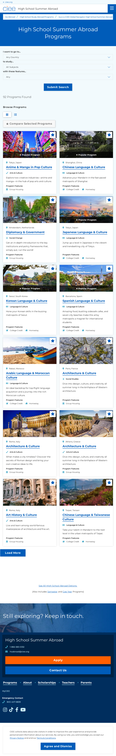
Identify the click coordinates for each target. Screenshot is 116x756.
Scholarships (47, 682)
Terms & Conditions (46, 738)
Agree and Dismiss (58, 746)
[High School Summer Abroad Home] (54, 8)
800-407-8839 (14, 702)
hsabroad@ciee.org (19, 651)
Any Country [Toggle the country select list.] (12, 57)
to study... (8, 61)
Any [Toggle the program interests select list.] (8, 77)
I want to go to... (12, 51)
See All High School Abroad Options (58, 585)
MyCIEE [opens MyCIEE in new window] (6, 691)
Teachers (68, 682)
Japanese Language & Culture (85, 232)
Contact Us (58, 670)
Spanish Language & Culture (84, 301)
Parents (86, 682)
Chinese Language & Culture (84, 167)
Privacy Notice (17, 738)
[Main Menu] (112, 8)
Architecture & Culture (79, 373)
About (27, 682)
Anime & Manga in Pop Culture (29, 167)
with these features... (14, 71)
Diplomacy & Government (25, 232)
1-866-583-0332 (17, 647)
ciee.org (8, 2)
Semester (52, 591)
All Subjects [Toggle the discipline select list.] (12, 67)
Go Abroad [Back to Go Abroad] (10, 17)
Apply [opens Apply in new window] (58, 660)
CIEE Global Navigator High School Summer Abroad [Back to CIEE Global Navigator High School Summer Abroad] (88, 17)
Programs (10, 682)
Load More (13, 553)
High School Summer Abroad (34, 640)
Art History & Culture (21, 515)
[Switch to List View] (15, 114)
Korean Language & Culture (26, 301)
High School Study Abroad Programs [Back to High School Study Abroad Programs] (37, 17)
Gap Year (67, 591)
